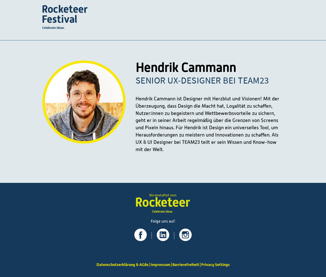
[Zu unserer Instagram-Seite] (185, 239)
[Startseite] (65, 17)
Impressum (160, 264)
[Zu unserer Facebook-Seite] (140, 239)
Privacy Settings (215, 264)
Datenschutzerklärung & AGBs (122, 264)
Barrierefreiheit (185, 264)
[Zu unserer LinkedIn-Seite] (163, 239)
